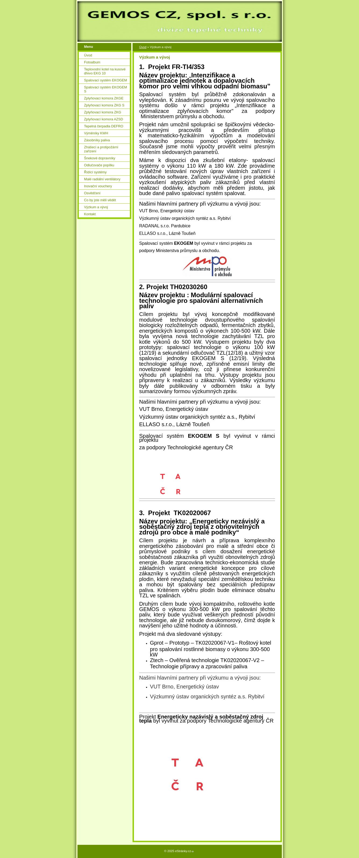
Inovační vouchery (98, 186)
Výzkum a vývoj (96, 207)
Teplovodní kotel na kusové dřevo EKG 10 (105, 71)
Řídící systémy (95, 172)
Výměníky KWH (96, 133)
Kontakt (90, 214)
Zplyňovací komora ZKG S (104, 105)
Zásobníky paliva (97, 140)
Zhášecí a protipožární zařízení (101, 149)
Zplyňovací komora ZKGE (104, 98)
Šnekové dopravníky (99, 158)
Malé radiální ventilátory (102, 179)
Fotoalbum (92, 62)
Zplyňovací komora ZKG (102, 112)
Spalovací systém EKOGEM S (105, 89)
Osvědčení (92, 193)
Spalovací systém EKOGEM (105, 80)
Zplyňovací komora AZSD (103, 119)
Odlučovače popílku (99, 165)
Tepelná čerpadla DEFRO (103, 126)
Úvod (143, 47)
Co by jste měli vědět (100, 200)
